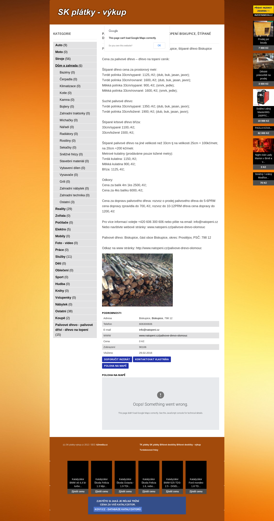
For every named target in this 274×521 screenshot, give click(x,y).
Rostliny (68, 140)
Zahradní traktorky (75, 113)
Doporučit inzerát (117, 359)
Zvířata (62, 215)
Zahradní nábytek (74, 188)
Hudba (62, 284)
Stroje (63, 59)
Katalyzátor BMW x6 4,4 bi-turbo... (78, 483)
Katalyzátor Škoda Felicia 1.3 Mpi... (101, 483)
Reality (63, 209)
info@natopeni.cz (149, 329)
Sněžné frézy (71, 154)
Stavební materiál (74, 161)
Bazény (67, 72)
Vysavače (69, 175)
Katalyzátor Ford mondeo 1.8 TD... (196, 483)
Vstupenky (65, 297)
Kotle (66, 93)
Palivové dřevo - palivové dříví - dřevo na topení (74, 329)
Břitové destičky (168, 444)
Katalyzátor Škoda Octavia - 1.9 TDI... (125, 483)
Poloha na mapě (115, 365)
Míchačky (69, 120)
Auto (61, 45)
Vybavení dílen (72, 168)
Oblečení (64, 270)
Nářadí (67, 127)
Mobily (62, 236)
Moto (61, 52)
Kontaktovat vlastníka (152, 359)
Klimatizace (70, 86)
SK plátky (154, 444)
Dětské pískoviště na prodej (263, 75)
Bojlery (67, 106)
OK (159, 45)
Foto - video (66, 243)
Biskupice (157, 318)
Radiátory (69, 134)
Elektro (63, 229)
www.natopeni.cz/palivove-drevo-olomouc (163, 335)
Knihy (62, 291)
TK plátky (144, 444)
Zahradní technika (75, 195)
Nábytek (63, 304)
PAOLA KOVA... (263, 127)
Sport (61, 277)
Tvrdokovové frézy (149, 450)
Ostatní (67, 202)
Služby (63, 256)
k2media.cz (101, 444)
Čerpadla (68, 79)
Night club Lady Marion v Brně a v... (263, 158)
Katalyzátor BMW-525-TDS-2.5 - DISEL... (172, 483)
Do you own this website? (120, 45)
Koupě (62, 318)
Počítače (64, 222)
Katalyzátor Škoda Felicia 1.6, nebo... (148, 483)
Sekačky (68, 147)
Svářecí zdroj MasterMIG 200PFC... (263, 112)
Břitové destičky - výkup (189, 444)
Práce (62, 250)
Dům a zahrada (68, 65)
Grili (65, 181)
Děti (60, 263)
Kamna (67, 99)
